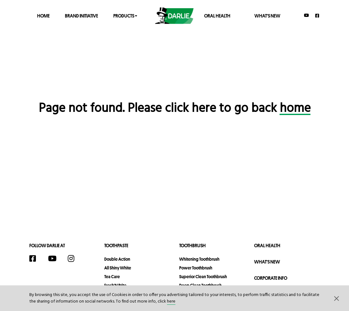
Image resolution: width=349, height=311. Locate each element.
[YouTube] (306, 15)
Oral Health (217, 15)
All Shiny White (117, 267)
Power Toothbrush (195, 267)
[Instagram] (74, 258)
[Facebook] (317, 15)
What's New (267, 15)
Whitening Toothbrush (199, 259)
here (171, 301)
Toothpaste (116, 245)
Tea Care (112, 276)
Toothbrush (192, 245)
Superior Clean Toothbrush (203, 276)
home (295, 109)
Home (43, 15)
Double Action (117, 259)
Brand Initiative (81, 15)
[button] (336, 298)
